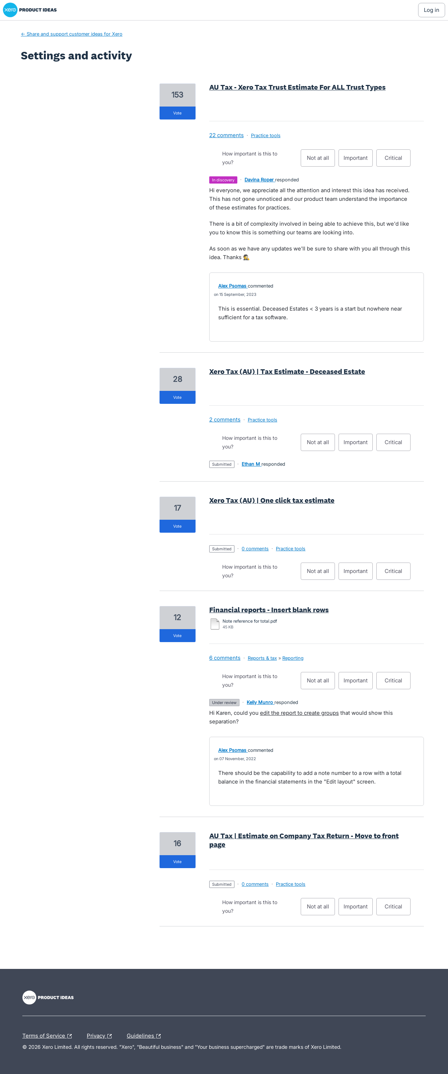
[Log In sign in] (431, 10)
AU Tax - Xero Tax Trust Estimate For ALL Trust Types (297, 87)
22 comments (226, 135)
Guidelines (145, 1036)
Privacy (101, 1036)
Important (358, 160)
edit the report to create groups (299, 712)
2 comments (225, 419)
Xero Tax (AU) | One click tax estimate (272, 500)
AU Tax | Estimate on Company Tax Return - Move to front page (304, 840)
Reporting (293, 658)
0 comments (255, 548)
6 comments (225, 657)
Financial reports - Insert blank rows (269, 609)
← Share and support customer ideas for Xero (71, 34)
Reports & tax (262, 658)
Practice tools (266, 135)
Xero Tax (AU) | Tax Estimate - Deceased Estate (287, 371)
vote (177, 113)
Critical (398, 160)
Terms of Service (48, 1036)
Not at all (321, 160)
